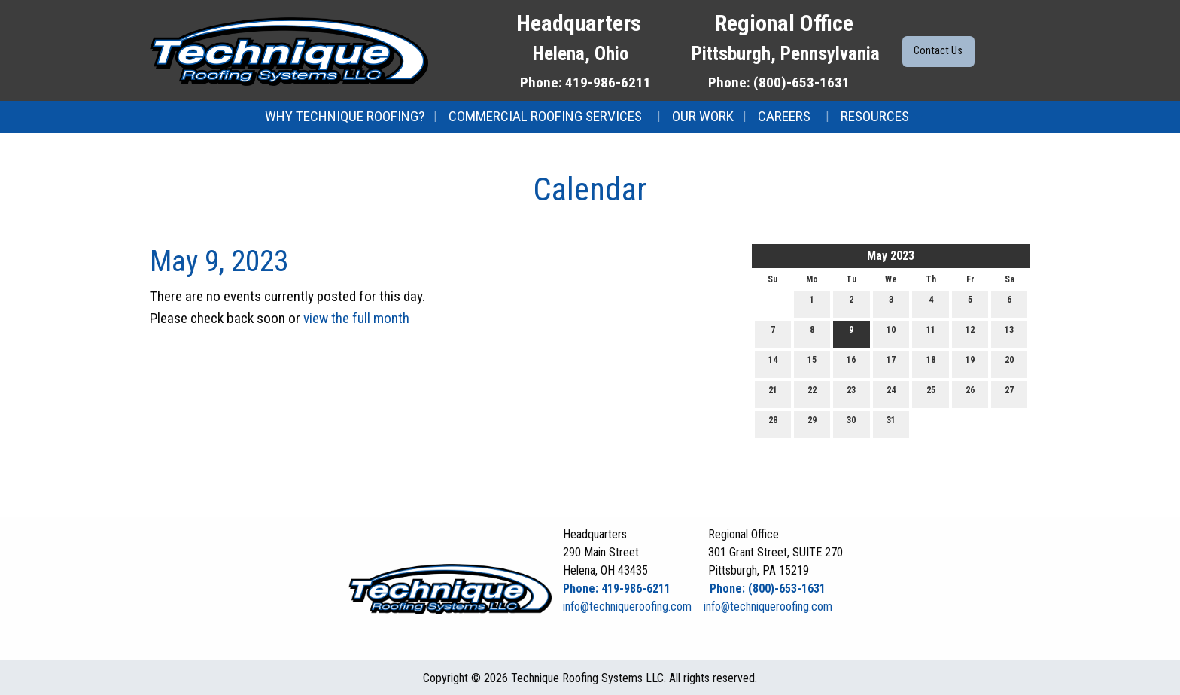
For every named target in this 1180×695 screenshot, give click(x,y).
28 (772, 423)
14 (772, 363)
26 (970, 393)
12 (970, 333)
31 (891, 423)
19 (970, 363)
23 (851, 393)
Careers (784, 116)
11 (930, 333)
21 (772, 393)
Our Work (703, 116)
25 (930, 393)
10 (891, 333)
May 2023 (890, 255)
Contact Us (938, 50)
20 (1009, 363)
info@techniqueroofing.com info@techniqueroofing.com (697, 606)
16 (851, 363)
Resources (875, 116)
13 (1009, 333)
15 (812, 363)
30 (851, 423)
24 (891, 393)
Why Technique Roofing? (344, 116)
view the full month (356, 318)
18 (930, 363)
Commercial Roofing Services (545, 116)
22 (812, 393)
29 (812, 423)
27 (1009, 393)
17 (891, 363)
